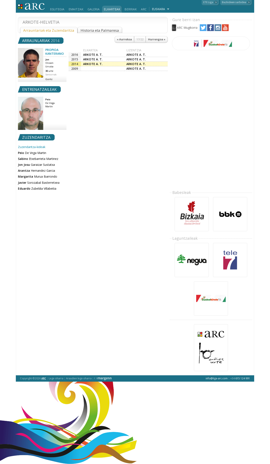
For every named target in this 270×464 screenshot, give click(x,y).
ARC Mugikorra (187, 28)
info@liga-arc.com (217, 378)
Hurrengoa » (156, 39)
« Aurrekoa (124, 39)
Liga (31, 6)
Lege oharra (56, 378)
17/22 (139, 39)
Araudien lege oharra (79, 378)
